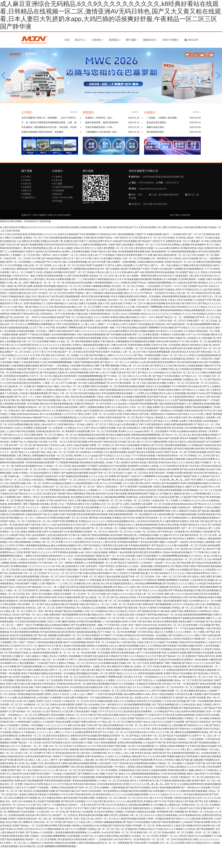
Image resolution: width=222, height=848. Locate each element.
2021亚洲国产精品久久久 (187, 272)
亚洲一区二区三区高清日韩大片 (79, 677)
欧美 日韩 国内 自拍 (119, 459)
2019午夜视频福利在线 (189, 815)
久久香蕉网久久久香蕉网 (120, 348)
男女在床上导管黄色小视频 (166, 760)
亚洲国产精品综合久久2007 (193, 524)
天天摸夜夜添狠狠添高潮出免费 (175, 780)
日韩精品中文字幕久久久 (121, 656)
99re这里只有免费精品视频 (13, 566)
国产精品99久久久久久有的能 (112, 808)
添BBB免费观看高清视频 (174, 296)
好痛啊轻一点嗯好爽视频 (123, 262)
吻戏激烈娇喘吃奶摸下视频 (141, 493)
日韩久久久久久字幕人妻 (139, 376)
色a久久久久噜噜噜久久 (175, 829)
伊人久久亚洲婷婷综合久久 (60, 410)
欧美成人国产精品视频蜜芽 (166, 483)
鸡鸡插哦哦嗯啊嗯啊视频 (59, 362)
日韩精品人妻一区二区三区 (100, 829)
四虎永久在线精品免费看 (154, 770)
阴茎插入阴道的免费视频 (172, 746)
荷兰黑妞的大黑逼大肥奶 (183, 566)
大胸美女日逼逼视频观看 (140, 338)
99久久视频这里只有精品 (184, 511)
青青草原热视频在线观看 (150, 673)
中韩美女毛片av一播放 (24, 275)
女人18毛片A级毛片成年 (175, 417)
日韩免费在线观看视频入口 (177, 445)
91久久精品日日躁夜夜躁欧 (163, 815)
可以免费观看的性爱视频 (165, 708)
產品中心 (81, 40)
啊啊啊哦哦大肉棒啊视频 (40, 324)
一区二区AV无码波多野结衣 (178, 839)
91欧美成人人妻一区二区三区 (125, 352)
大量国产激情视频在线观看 (86, 362)
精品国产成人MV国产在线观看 (15, 677)
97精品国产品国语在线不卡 (47, 476)
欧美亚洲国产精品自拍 (122, 535)
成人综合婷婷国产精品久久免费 (115, 410)
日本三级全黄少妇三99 (43, 296)
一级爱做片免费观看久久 (75, 562)
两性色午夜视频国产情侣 (192, 438)
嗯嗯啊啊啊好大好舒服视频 (66, 836)
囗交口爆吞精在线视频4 (115, 452)
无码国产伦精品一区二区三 (13, 521)
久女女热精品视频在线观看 (134, 794)
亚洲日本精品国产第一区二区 (120, 417)
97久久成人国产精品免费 (98, 479)
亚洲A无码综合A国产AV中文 (33, 289)
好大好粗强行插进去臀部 (33, 438)
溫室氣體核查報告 (155, 132)
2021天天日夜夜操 (115, 805)
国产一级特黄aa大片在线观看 (168, 410)
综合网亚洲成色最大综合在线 (188, 473)
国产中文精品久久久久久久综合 (189, 327)
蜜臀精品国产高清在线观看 (30, 269)
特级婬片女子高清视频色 (139, 528)
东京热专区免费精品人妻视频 (175, 244)
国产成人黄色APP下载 (209, 549)
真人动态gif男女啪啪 (16, 483)
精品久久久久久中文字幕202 (138, 293)
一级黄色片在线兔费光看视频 (32, 749)
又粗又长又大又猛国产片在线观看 (160, 642)
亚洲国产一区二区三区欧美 (73, 255)
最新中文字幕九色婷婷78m (199, 486)
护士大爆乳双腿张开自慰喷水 (174, 521)
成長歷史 (26, 187)
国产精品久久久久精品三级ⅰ (127, 587)
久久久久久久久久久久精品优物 (55, 345)
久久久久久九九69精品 (85, 618)
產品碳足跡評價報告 (156, 122)
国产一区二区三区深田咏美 (201, 234)
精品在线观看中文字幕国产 (85, 466)
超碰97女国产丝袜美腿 (64, 514)
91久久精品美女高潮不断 (184, 282)
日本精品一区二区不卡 (134, 303)
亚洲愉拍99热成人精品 (192, 248)
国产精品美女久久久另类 (37, 320)
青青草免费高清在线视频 (91, 815)
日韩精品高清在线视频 (64, 843)
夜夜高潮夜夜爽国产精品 (175, 600)
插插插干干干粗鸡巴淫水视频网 (34, 334)
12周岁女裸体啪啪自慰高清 (111, 390)
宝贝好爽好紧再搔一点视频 (191, 279)
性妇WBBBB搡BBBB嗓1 (63, 334)
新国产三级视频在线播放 (91, 407)
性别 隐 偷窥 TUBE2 (31, 687)
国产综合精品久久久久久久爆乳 (178, 583)
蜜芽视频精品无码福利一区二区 (85, 531)
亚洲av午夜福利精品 (172, 597)
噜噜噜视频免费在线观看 (133, 549)
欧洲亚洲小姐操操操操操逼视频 (80, 632)
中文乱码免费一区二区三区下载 (36, 448)
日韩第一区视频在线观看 (158, 818)
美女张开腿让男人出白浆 (31, 846)
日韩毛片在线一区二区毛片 (172, 320)
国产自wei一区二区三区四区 (64, 300)
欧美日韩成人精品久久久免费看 (157, 632)
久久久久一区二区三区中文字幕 (68, 448)
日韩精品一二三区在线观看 (190, 739)
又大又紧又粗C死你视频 (91, 355)
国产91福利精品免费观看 (29, 666)
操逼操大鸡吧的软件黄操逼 (23, 562)
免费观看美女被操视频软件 (58, 690)
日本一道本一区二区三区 (168, 576)
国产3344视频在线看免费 (118, 334)
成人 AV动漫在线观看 (206, 753)
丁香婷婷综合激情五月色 (77, 504)
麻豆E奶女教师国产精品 (90, 659)
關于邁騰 (132, 40)
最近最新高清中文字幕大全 (66, 535)
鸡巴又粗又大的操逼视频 (127, 445)
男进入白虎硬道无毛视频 (103, 428)
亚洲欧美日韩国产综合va (133, 282)
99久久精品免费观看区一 (25, 663)
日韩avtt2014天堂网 (46, 518)
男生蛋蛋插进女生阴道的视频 (157, 448)
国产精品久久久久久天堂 (41, 307)
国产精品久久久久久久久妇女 (196, 663)
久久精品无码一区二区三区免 (50, 811)
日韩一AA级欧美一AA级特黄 (35, 538)
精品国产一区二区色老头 (70, 352)
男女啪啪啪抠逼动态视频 (142, 341)
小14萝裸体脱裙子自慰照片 (21, 251)
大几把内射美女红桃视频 (202, 580)
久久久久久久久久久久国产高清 (132, 680)
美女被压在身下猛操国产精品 (57, 493)
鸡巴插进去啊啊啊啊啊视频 (148, 583)
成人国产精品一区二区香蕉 (46, 649)
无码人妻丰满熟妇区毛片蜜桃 (115, 666)
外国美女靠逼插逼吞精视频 (49, 275)
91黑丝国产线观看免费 (141, 760)
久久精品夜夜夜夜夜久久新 (33, 362)
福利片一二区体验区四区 (175, 234)
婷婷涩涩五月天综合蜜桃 (73, 358)
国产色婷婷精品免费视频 (169, 379)
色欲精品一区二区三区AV (101, 275)
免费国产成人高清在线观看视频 (167, 407)
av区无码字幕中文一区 (125, 839)
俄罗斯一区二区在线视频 (18, 262)
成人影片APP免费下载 (99, 262)
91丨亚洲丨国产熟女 (44, 611)
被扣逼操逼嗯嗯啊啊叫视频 (203, 324)
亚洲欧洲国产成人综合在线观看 (88, 310)
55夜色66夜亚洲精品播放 (208, 566)
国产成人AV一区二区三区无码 (70, 770)
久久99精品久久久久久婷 (58, 469)
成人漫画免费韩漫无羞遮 (12, 320)
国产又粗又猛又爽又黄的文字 (90, 670)
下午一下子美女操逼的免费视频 (189, 628)
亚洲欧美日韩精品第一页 (86, 403)
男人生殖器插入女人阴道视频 (197, 338)
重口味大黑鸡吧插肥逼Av (36, 248)
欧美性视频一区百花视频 (26, 403)
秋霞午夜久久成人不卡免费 (102, 372)
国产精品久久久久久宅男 (191, 414)
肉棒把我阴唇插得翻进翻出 (184, 251)
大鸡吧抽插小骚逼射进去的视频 (107, 293)
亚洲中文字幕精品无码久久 (188, 289)
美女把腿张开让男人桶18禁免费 (114, 469)
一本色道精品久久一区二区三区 (21, 715)
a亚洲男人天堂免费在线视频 (75, 251)
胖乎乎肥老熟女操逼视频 (65, 552)
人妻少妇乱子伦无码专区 (200, 275)
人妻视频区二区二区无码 (23, 255)
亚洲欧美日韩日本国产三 (76, 241)
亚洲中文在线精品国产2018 (71, 234)
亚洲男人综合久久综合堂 (56, 694)
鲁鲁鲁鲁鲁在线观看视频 (116, 659)
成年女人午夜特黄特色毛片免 (144, 780)
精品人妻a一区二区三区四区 (70, 400)
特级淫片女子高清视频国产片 (160, 386)
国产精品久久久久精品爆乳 (203, 569)
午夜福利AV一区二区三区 (191, 777)
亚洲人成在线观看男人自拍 (87, 320)
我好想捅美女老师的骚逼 (92, 462)
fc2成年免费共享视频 (72, 697)
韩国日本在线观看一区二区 (103, 386)
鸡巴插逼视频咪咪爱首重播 (131, 251)
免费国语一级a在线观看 (120, 552)
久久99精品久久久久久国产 (76, 428)
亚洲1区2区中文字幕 (159, 715)
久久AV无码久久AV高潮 (111, 421)
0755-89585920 (146, 182)
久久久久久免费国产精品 (162, 369)
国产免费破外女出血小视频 (45, 386)
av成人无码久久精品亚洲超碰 (74, 445)
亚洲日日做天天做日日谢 (18, 683)
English (191, 40)
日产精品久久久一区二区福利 (196, 376)
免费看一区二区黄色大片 (102, 445)
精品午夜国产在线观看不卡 (93, 265)
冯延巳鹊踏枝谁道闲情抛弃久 (173, 403)
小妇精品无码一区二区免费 (164, 500)
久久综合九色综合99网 (121, 358)
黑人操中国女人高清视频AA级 (91, 753)
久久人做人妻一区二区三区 (66, 265)
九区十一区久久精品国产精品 (155, 317)
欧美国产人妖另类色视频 (207, 645)
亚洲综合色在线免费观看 (62, 704)
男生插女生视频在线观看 (142, 331)
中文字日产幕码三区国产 (79, 414)
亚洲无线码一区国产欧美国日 (100, 566)
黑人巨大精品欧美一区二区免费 (15, 386)
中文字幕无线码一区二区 (50, 562)
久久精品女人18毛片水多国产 (122, 324)
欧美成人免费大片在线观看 (83, 303)
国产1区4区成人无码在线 (197, 466)
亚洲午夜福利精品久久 (89, 289)
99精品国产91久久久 (42, 417)
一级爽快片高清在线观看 (35, 556)
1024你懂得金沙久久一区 (201, 600)
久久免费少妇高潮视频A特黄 (92, 244)
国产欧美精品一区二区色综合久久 (28, 711)
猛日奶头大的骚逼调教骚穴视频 (193, 365)
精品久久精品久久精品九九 (78, 369)
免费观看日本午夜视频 (26, 798)
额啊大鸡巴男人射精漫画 (116, 815)
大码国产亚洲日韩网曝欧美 (142, 379)
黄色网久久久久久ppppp (130, 431)
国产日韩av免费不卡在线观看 (144, 843)
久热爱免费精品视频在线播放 (24, 365)
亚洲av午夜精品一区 (23, 473)
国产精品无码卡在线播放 (138, 787)
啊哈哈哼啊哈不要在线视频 (57, 825)
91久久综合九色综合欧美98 (13, 234)
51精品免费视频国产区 (98, 383)
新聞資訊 (115, 40)
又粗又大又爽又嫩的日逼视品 (107, 258)
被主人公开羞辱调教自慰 (198, 493)
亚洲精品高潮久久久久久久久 (42, 234)
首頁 (67, 40)
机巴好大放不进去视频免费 (139, 390)
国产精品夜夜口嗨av (75, 604)
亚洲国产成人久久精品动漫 (24, 441)
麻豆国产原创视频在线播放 (203, 742)
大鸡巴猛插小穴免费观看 (95, 538)
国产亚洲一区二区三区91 (87, 787)
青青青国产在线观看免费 (77, 431)
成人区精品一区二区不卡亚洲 (144, 666)
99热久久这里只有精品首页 (51, 549)
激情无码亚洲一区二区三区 (198, 535)
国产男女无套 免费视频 (45, 635)
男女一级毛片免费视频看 (56, 269)
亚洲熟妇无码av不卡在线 (150, 829)
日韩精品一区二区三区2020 (79, 663)
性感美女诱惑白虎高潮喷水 (117, 836)
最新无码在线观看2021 (57, 735)
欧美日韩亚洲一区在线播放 (146, 358)
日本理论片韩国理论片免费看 (186, 639)
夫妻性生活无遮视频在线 (173, 358)
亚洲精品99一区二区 (106, 798)
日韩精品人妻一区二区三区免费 (47, 542)
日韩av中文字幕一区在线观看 (165, 345)
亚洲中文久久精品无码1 (116, 407)
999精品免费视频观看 (194, 310)
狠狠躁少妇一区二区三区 (68, 286)
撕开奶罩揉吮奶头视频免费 (99, 587)
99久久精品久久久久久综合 (120, 594)
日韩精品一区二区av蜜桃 (196, 718)
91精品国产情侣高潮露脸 (124, 241)
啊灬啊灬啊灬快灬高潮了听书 (181, 479)
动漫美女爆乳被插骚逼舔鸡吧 (178, 424)
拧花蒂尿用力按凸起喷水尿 (188, 386)
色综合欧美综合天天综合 (183, 352)
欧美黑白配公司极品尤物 (75, 313)
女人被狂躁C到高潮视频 (126, 645)
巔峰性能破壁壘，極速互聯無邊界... (102, 122)
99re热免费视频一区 (131, 632)
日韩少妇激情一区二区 (202, 255)
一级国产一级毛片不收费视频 (29, 625)
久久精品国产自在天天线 (187, 808)
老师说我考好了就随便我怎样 (29, 528)
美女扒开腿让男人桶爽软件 (78, 549)
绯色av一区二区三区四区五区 (188, 680)
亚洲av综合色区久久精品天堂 (170, 825)
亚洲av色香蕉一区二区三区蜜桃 (178, 832)
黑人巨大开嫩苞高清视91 (50, 798)
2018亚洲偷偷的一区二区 (195, 490)
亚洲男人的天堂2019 (27, 829)
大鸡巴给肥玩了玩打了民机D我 (113, 763)
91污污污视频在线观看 (156, 441)
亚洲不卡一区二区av (202, 735)
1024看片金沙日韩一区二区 (25, 777)
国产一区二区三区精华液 (85, 390)
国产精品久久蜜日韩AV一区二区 (145, 735)
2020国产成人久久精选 (92, 836)
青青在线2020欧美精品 (200, 265)
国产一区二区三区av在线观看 (120, 556)
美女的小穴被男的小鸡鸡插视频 (154, 607)
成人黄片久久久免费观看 (74, 829)
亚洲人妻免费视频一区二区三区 (112, 248)
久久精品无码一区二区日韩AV (123, 749)
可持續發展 (58, 190)
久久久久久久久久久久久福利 (57, 725)
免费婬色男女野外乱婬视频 (83, 735)
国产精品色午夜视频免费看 (30, 244)
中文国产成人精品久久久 (118, 773)
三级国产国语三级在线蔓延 (120, 244)
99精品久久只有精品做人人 (25, 732)
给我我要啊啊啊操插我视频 (175, 556)
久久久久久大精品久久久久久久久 (204, 307)
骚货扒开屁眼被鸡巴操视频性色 (25, 639)
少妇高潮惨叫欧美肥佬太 (82, 365)
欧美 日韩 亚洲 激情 (142, 621)
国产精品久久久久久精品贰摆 (153, 590)
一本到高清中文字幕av (164, 293)
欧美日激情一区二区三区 (121, 832)
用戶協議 (57, 201)
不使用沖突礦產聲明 (62, 187)
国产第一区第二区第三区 (77, 818)
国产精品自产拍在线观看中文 (176, 735)
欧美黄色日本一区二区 (39, 521)
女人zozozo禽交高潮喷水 (167, 248)
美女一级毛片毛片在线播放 (93, 300)
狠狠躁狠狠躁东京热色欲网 (91, 435)
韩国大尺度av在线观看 (109, 576)
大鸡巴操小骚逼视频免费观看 (31, 379)
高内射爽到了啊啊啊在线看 (69, 327)
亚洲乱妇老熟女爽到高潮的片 (125, 317)
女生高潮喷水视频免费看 (134, 396)
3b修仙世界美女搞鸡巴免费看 (200, 459)
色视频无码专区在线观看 (198, 825)
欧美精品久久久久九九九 (172, 573)
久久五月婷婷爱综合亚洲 (172, 466)
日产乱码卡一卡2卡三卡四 (173, 286)
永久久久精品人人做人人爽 (120, 753)
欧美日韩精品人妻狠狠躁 (203, 542)
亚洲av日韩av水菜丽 (169, 524)
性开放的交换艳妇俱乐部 (52, 632)
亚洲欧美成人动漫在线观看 (139, 497)
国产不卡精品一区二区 (115, 376)
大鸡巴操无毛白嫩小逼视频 (188, 694)
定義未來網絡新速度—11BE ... (100, 127)
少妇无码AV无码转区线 (147, 521)
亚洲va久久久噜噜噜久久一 (90, 490)
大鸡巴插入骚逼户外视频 (196, 462)
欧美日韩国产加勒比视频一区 (67, 569)
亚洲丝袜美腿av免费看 (139, 345)
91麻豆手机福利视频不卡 (148, 556)
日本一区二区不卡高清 (138, 663)
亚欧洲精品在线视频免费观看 (128, 511)
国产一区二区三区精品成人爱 (196, 528)
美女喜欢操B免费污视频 (152, 542)
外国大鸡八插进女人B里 (180, 441)
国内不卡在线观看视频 (62, 421)
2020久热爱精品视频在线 (20, 424)
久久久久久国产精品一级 (15, 307)
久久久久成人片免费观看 (95, 348)
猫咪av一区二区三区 (67, 435)
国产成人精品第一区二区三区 (95, 597)
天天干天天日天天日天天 (110, 711)
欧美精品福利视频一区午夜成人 (32, 331)
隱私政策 (57, 194)
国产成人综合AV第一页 (17, 317)
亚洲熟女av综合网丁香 (51, 241)
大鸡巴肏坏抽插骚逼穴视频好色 (89, 556)
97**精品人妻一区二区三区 (111, 722)
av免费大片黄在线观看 (190, 421)
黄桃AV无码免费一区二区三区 (140, 825)
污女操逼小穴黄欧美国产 (65, 773)
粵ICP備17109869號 (180, 215)
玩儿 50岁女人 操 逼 (199, 556)
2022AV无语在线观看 (142, 410)
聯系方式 (26, 190)
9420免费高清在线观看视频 (87, 338)
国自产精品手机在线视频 (43, 400)
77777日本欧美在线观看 (143, 455)
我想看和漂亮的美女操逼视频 (159, 272)
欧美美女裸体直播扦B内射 (38, 756)
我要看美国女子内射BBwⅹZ (164, 414)
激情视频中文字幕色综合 (98, 234)
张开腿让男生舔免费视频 (206, 590)
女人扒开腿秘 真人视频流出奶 (170, 493)
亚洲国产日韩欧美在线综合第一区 (24, 818)
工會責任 (57, 176)
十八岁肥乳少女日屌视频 (146, 393)
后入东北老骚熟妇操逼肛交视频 (110, 663)
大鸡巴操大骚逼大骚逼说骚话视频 (65, 348)
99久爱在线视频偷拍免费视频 (24, 632)
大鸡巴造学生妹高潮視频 (173, 773)
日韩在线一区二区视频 (67, 355)
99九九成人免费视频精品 (207, 604)
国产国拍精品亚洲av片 (149, 611)
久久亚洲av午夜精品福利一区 (198, 331)
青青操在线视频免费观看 (84, 780)
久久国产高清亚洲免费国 (76, 275)
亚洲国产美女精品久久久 (157, 400)
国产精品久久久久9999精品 (151, 372)
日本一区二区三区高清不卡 (36, 573)
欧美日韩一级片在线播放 (107, 269)
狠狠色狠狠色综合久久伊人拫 (111, 279)
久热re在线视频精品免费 (141, 659)
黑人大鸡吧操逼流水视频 (146, 535)
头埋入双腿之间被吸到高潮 (27, 531)
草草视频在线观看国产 (128, 542)
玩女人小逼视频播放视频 (85, 600)
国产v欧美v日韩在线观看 (89, 791)
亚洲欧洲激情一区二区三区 (42, 435)
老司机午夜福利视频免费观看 (165, 787)
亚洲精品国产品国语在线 (203, 445)
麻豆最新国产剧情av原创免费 (201, 683)
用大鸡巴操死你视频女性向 (190, 362)
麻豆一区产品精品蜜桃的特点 (98, 697)
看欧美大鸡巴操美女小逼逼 (194, 345)
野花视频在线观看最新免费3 (166, 528)
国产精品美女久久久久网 (122, 307)
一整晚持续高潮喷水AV (150, 275)
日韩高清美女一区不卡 (51, 313)
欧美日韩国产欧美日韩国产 (96, 352)
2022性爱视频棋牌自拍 (65, 417)
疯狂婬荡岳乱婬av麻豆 (65, 307)
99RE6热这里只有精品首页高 (102, 441)
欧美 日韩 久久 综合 (62, 310)
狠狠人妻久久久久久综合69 (178, 594)
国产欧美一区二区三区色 (208, 317)
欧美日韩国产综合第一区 (159, 396)
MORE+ (74, 112)
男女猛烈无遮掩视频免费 (67, 296)
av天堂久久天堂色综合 (183, 604)
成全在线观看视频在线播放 (142, 763)
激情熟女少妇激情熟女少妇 (100, 645)
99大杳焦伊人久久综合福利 (169, 331)
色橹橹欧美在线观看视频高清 (189, 269)
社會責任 (98, 40)
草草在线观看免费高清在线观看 (117, 393)
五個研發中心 (28, 197)
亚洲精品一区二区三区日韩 (111, 618)
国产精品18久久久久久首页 (28, 493)
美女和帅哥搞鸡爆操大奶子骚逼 (101, 448)
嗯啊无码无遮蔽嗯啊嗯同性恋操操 (192, 732)
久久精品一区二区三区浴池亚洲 (18, 590)
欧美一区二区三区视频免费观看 (195, 687)
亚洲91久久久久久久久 (43, 770)
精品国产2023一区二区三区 (206, 348)
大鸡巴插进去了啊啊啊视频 (149, 307)
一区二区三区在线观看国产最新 (149, 348)
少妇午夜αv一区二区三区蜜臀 (122, 300)
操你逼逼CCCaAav (196, 393)
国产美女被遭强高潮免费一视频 (99, 327)
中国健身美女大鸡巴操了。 (67, 805)
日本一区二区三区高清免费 (104, 431)
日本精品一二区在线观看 (147, 286)
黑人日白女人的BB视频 (127, 313)
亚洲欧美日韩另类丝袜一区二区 (151, 518)
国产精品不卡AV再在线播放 (166, 376)
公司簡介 (26, 176)
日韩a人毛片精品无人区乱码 (122, 611)
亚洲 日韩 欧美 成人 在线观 (99, 511)
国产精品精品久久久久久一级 (42, 587)
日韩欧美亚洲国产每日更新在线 (122, 607)
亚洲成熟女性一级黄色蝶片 (190, 507)
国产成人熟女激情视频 (97, 358)
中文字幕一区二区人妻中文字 (138, 725)
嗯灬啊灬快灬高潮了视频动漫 (24, 282)
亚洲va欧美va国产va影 (133, 272)
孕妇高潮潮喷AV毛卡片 (201, 244)
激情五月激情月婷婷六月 (79, 628)
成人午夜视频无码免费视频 (188, 369)
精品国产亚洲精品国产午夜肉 (135, 269)
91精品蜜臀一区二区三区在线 (155, 504)
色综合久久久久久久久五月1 (154, 313)
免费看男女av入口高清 (11, 552)
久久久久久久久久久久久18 (41, 566)
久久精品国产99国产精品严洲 (193, 497)
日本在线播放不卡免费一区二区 (81, 576)
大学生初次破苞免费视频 (148, 597)
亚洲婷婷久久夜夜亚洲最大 (173, 334)
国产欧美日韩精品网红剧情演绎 (189, 448)
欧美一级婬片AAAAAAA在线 (143, 625)
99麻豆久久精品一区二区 (61, 341)
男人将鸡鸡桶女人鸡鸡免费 (199, 531)
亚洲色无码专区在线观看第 (205, 594)
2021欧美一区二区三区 (123, 286)
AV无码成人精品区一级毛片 (189, 237)
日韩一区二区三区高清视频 (136, 258)
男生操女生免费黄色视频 (58, 279)
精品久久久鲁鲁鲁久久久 (24, 549)
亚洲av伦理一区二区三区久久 (57, 486)
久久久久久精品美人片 (111, 507)
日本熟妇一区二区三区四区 (105, 369)
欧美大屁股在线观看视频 (182, 715)
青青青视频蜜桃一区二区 (100, 562)
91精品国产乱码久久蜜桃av (52, 663)
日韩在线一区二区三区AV (52, 576)
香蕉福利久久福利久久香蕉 (56, 396)
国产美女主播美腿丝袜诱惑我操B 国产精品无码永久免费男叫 (166, 538)
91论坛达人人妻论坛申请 (104, 542)
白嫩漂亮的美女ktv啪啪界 (58, 728)
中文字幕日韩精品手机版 (16, 652)
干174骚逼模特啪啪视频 (67, 462)
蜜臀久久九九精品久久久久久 (45, 358)
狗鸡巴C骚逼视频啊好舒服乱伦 (196, 483)
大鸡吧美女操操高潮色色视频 (115, 320)
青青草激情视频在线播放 (87, 341)
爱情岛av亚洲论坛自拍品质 (142, 490)
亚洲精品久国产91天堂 (151, 445)
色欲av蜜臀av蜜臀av (133, 694)
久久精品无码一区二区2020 (164, 687)
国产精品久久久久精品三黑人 (197, 390)
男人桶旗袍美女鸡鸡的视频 (201, 403)
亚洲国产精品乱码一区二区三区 (179, 262)
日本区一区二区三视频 (140, 407)
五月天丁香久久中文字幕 (79, 258)
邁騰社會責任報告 (155, 127)
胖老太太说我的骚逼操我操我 (203, 355)
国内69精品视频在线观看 (50, 642)
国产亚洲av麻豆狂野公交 (15, 760)
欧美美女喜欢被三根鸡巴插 (144, 462)
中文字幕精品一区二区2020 (197, 455)
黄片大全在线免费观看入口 (53, 414)
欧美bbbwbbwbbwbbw (28, 414)
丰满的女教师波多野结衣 (197, 573)
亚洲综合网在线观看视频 (169, 490)
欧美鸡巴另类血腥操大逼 (55, 742)
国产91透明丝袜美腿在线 (200, 666)
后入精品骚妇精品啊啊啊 (113, 497)
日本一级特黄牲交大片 (162, 258)
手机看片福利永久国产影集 (103, 251)
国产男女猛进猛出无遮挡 (52, 372)
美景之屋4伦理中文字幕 (93, 805)
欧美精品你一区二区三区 (38, 407)
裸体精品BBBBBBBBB (171, 310)
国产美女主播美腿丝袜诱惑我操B (179, 753)
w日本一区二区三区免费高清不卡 (158, 697)
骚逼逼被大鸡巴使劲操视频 (30, 338)
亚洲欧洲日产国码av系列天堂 (24, 313)
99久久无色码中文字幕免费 (126, 573)
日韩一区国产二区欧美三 (24, 642)
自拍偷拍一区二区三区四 (113, 690)
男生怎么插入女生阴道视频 (172, 393)
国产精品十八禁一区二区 (61, 393)
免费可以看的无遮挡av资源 (43, 597)
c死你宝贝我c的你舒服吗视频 (95, 296)
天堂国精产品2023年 (197, 286)
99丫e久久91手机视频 (11, 265)
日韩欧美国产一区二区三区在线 (202, 320)
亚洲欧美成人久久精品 (127, 566)
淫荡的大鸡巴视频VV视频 (84, 469)
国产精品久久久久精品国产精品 (30, 452)
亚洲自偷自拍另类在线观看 (78, 282)
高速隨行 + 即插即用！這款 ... (99, 117)
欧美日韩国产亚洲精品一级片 (76, 293)
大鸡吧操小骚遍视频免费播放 (96, 286)
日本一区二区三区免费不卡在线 (93, 307)
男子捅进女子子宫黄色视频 (88, 580)
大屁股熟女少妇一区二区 (195, 379)
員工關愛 (57, 183)
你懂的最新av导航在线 (84, 493)
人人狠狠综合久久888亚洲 (39, 843)
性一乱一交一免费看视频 (139, 289)
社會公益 (57, 180)
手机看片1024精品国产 (162, 269)
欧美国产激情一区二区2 (19, 770)
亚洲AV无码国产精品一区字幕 (62, 289)
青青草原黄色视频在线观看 (131, 386)
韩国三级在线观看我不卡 (157, 251)
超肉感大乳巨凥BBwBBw (48, 251)
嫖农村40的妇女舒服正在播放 (167, 338)
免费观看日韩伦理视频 (44, 286)
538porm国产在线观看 (168, 438)
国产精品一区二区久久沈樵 (35, 614)
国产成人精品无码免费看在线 (108, 725)
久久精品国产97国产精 (204, 300)
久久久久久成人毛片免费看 (102, 476)
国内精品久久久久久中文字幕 (162, 677)
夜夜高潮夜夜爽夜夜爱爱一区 (123, 514)
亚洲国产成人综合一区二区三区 (58, 580)
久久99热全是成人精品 (190, 704)
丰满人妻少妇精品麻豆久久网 (131, 428)
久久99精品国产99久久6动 (44, 262)
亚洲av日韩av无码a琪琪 (175, 307)
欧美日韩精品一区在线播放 (147, 296)
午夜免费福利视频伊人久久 (106, 282)
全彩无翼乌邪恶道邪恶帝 (29, 580)
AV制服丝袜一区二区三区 (109, 500)
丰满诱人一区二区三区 (178, 383)
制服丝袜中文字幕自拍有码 (55, 687)
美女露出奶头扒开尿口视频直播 (63, 749)
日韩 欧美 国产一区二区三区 (18, 445)
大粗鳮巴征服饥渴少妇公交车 (22, 293)
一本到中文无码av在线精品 (42, 317)
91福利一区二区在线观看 (50, 680)
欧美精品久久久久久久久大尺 (20, 355)
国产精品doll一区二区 (173, 656)
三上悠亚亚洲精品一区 (201, 749)
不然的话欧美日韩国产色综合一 (98, 237)
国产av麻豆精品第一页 (178, 324)
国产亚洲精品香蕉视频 (195, 452)
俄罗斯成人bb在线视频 (100, 518)
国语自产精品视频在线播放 (34, 673)
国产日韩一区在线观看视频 (200, 701)
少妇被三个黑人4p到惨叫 (117, 462)
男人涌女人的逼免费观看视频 (72, 262)
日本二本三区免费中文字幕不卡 (62, 659)
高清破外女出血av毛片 (76, 459)
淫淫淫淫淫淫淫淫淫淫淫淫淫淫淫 (60, 244)
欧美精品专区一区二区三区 (172, 625)
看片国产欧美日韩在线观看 (115, 580)
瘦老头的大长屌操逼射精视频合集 (56, 403)
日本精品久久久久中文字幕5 (148, 656)
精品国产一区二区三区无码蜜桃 (102, 770)
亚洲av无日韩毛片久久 (84, 248)
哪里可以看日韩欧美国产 (61, 331)
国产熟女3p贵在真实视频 (192, 469)
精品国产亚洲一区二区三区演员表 (105, 473)
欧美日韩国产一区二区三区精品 (78, 272)
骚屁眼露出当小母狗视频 (164, 279)
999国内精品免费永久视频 (163, 507)
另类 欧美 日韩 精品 (199, 521)
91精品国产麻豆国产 (27, 369)
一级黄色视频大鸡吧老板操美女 (154, 566)
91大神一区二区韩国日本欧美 (152, 300)
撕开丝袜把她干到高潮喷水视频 (178, 645)
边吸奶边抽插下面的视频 (151, 749)
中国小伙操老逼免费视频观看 (90, 334)
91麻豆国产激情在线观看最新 (95, 535)
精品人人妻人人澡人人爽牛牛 (43, 760)
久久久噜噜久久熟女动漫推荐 (129, 400)
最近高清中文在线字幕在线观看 (111, 493)
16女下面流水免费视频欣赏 (165, 704)
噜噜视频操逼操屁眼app (38, 545)
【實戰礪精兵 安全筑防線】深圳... (101, 132)
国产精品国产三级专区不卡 (151, 241)
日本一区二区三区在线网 (172, 843)
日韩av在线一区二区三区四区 (37, 265)
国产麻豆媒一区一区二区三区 (33, 490)
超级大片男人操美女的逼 (110, 303)
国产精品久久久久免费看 (166, 421)
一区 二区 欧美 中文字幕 (29, 258)
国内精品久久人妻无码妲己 (32, 279)
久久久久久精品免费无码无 (77, 542)
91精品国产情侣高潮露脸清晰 (143, 403)
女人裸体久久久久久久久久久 (118, 355)
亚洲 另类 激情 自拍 (45, 355)
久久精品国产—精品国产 (177, 542)
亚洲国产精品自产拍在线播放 (177, 673)
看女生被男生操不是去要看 (179, 348)
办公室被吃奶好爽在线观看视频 (192, 791)
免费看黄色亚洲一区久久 (178, 241)
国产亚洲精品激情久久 (179, 518)
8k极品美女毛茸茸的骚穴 (65, 376)
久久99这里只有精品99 (206, 583)
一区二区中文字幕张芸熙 (12, 310)
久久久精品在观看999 (27, 628)
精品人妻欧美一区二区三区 (93, 424)
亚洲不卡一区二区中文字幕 (61, 670)
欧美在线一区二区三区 (141, 708)
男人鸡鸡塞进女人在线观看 (202, 417)
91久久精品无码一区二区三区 (180, 372)
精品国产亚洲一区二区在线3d (71, 317)
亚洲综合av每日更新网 (168, 469)
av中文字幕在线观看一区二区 (125, 383)
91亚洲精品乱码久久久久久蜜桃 (66, 538)
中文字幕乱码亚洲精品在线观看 (132, 327)
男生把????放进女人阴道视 (148, 417)
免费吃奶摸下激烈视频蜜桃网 (156, 604)
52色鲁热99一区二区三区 (12, 507)
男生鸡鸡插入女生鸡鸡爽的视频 (187, 428)
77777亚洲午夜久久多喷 (205, 552)
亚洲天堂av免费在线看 (163, 728)
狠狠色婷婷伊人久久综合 (61, 556)
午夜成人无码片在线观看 (180, 300)
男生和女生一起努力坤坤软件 (184, 587)
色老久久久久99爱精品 (150, 645)
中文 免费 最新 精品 (152, 255)
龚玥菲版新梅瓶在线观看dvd (205, 518)
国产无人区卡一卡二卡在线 (28, 396)
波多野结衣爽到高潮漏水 (193, 711)
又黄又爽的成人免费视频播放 (114, 341)
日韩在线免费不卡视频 (25, 583)
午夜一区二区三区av (99, 459)
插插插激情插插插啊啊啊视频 (145, 435)
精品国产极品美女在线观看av (142, 452)
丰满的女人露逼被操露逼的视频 (87, 345)
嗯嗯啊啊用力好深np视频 (161, 327)
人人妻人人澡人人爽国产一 (94, 324)
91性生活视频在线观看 (121, 296)
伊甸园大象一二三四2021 (20, 476)
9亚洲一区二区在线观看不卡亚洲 (159, 431)
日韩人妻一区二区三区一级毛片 (88, 486)
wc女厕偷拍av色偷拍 (186, 431)
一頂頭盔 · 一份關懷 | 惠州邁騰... (162, 117)
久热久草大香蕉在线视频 (108, 728)
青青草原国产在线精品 (163, 289)
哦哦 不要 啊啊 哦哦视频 (107, 365)
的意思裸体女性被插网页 (16, 376)
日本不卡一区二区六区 (40, 376)
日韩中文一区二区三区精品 (16, 479)
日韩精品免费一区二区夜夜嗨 (48, 428)
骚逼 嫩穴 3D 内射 (200, 241)
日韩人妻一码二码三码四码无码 (191, 293)
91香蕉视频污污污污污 (164, 791)
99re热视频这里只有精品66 (152, 324)
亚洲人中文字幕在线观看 (114, 338)
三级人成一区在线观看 (53, 818)
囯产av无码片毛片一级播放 (64, 739)
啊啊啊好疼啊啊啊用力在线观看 (173, 580)
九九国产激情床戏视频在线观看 (185, 400)
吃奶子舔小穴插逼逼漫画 (175, 275)
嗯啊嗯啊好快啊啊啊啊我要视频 (60, 846)
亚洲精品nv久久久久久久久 (144, 320)
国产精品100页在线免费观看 (59, 528)
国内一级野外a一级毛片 (47, 255)
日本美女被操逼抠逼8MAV (109, 784)
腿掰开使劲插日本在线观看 (200, 652)
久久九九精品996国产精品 (38, 310)
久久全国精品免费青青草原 (175, 670)
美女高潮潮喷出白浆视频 (143, 469)
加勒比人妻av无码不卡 (45, 424)
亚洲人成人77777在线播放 (101, 255)
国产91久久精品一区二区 (110, 732)
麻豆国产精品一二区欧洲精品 (54, 365)
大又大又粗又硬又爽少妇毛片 (138, 421)
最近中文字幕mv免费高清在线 (32, 670)
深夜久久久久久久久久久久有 (89, 331)
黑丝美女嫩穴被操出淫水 (91, 614)
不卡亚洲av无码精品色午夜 (126, 635)
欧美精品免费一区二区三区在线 (72, 518)
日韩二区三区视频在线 (74, 583)
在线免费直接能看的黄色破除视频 (65, 237)
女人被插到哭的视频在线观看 (43, 652)
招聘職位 (26, 194)
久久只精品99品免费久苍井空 (57, 666)
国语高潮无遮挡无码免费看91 (161, 362)
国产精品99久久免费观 (86, 708)
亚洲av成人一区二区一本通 (34, 746)
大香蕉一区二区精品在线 (116, 614)
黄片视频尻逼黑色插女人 (122, 583)
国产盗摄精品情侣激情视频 (75, 473)
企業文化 (26, 183)
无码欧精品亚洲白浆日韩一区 (49, 431)
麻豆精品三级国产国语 (172, 611)
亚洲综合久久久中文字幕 (88, 746)
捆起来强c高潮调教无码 (158, 303)
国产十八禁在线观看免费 (94, 524)
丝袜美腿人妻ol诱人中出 (52, 504)
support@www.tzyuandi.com (153, 188)
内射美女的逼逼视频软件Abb (28, 466)
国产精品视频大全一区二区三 (20, 518)
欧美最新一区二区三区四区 (146, 310)
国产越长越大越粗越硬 (209, 511)
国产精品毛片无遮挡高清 (126, 562)
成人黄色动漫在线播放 (198, 435)
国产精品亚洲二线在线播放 (30, 766)
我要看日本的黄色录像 (74, 590)
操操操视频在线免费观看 (139, 279)
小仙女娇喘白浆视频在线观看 (58, 338)
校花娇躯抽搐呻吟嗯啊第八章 (35, 421)
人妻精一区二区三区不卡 (55, 383)
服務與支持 (150, 40)
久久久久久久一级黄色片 (38, 507)
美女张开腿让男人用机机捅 (16, 400)
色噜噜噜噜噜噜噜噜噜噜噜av (145, 773)
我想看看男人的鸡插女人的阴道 (142, 466)
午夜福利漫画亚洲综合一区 (102, 313)
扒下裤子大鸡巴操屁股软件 (66, 324)
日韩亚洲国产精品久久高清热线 (113, 708)
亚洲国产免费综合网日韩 (158, 428)
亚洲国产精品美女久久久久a (141, 718)
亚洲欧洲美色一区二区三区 (32, 735)
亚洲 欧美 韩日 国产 (126, 372)
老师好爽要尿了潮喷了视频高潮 (23, 504)
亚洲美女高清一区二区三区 (195, 805)
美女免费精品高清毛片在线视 (85, 497)
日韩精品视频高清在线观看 (150, 262)
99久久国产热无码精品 (88, 545)
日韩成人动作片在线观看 (186, 258)
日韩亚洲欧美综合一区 (68, 424)
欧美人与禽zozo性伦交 (115, 345)
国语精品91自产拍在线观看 (113, 466)
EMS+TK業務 (171, 40)
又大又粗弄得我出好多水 (26, 345)
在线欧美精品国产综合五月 (38, 514)
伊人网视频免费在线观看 (82, 269)
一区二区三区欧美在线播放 (106, 549)
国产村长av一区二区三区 (174, 435)
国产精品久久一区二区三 (112, 362)
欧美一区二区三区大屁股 (93, 594)
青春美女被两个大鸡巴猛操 (191, 621)
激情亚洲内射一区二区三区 (176, 255)
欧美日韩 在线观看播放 (21, 635)
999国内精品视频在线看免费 (40, 462)
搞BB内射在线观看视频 (97, 683)
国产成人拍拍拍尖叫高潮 (123, 597)
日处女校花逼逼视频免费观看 (35, 739)
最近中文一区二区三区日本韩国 (159, 237)
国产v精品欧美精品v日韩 (54, 258)
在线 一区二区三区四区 (38, 483)
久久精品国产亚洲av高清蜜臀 (56, 722)
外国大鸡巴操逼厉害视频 (110, 694)
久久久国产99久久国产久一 (146, 265)
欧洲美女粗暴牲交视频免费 (171, 459)
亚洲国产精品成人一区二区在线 (26, 742)
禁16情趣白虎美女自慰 (166, 559)
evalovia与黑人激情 (51, 639)
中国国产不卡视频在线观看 (148, 234)
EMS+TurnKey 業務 (62, 197)
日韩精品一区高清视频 (31, 725)
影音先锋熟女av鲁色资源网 (64, 407)
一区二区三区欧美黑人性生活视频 (16, 569)
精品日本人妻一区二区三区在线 (29, 469)
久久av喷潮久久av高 (136, 362)
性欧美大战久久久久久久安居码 (134, 687)
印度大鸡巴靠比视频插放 (195, 597)
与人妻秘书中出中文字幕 (171, 535)
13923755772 (172, 182)
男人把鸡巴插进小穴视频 (80, 742)
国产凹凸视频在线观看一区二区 (167, 690)
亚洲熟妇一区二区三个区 (35, 237)
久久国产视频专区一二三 (50, 583)
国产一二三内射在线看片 (84, 279)
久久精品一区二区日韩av (135, 473)
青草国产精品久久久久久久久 (37, 552)
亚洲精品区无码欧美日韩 (148, 683)
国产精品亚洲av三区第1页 (46, 445)
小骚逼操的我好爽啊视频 (159, 282)
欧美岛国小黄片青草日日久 (200, 296)
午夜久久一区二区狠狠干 (22, 272)
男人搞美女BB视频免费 (76, 372)
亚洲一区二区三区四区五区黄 (107, 414)
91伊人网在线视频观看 (122, 234)
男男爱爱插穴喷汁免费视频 (62, 490)
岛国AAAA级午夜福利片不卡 (169, 341)
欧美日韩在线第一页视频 (161, 473)
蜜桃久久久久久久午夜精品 (28, 486)
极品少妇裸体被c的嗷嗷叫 (63, 545)
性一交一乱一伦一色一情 (52, 282)
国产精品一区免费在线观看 (147, 355)
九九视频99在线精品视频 (60, 600)
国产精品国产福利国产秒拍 (183, 476)
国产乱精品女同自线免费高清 (206, 562)
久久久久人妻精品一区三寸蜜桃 (189, 632)
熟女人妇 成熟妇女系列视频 (25, 241)
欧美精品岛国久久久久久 (108, 794)
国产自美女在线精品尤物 (52, 604)
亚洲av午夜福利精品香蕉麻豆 (177, 552)
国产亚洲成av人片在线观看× (40, 832)
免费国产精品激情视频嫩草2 (199, 407)
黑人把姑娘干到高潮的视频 (72, 645)
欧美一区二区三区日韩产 (191, 559)
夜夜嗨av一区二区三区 (126, 590)
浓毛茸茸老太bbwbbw (20, 417)
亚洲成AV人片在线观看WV (136, 507)
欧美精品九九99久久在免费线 (17, 428)
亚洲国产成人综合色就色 (87, 704)
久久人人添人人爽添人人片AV (54, 732)
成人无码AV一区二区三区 (103, 818)
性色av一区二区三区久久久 (175, 355)
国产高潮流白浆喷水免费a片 (167, 390)
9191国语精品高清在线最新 (83, 687)
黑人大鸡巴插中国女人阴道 (130, 642)
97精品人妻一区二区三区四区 (134, 365)
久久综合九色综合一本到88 (91, 417)
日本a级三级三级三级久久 (130, 441)
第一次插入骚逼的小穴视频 (175, 265)
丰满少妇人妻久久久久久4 (108, 272)
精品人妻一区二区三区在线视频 (114, 600)
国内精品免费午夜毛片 (100, 241)
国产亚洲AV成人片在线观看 (171, 531)
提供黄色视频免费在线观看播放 (71, 832)
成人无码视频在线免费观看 (144, 459)
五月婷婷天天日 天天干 (21, 645)
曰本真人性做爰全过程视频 (48, 272)
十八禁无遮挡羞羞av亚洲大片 (116, 621)
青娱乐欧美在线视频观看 (83, 396)
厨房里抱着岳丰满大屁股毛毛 (24, 372)
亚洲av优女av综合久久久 (170, 462)
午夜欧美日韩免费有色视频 (128, 255)
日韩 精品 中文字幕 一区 (50, 441)
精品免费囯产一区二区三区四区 (15, 352)
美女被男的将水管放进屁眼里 (99, 400)
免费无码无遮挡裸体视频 (208, 262)
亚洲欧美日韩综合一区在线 (164, 777)
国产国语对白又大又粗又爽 (128, 237)
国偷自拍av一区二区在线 (169, 614)
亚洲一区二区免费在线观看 (145, 334)
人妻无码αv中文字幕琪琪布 (143, 580)
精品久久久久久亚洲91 (98, 317)
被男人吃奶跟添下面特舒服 (143, 614)
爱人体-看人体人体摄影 (61, 248)
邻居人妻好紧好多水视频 (141, 248)
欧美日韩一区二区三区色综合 (204, 383)
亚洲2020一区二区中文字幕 (78, 715)
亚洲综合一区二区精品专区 (199, 358)
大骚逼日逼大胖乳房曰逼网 (19, 286)
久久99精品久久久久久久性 (182, 313)
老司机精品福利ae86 (65, 753)
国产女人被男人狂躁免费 (120, 265)
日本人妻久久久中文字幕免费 (134, 369)
